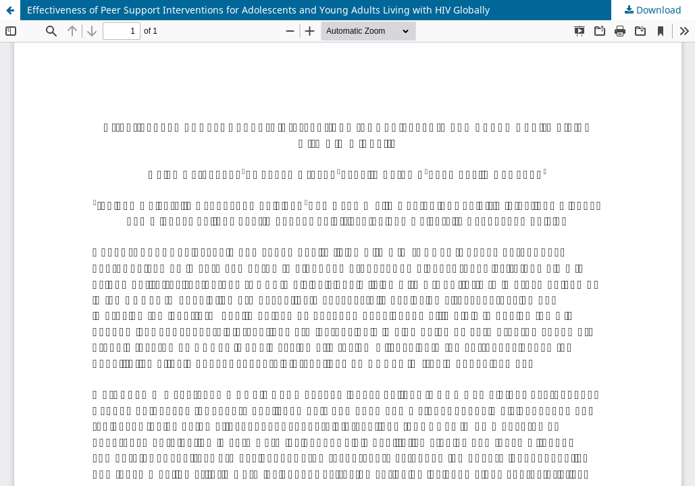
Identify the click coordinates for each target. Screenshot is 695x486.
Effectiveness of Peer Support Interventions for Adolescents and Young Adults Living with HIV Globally (258, 9)
